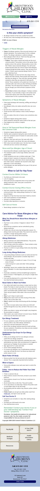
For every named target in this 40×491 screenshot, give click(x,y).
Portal (29, 17)
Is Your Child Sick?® (29, 429)
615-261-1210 (32, 21)
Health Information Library (29, 437)
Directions (20, 481)
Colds (5, 42)
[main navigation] (20, 26)
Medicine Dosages (10, 437)
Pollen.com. (7, 393)
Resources (9, 446)
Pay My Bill (11, 17)
